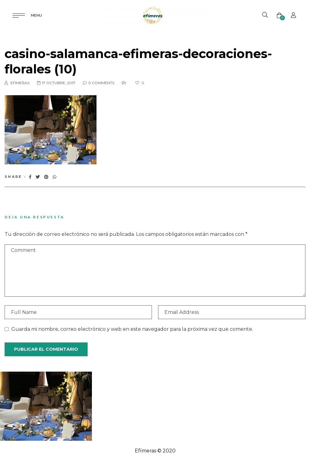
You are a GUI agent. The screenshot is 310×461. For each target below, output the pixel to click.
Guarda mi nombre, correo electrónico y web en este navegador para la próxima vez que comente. (132, 329)
